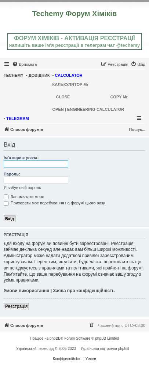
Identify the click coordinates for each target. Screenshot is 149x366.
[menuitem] (24, 64)
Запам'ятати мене (24, 197)
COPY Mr (118, 97)
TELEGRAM (17, 118)
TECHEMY (13, 75)
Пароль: (12, 174)
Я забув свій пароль (22, 187)
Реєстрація (16, 306)
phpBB (55, 338)
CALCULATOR (68, 75)
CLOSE (63, 97)
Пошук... (137, 129)
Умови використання (26, 290)
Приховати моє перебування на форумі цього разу (54, 203)
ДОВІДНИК (39, 75)
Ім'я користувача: (21, 157)
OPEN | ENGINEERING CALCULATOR (88, 109)
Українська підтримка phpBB (105, 349)
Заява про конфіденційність (84, 290)
